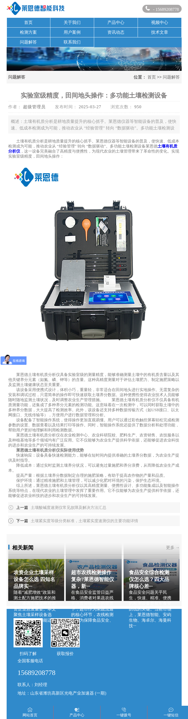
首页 (28, 22)
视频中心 (159, 22)
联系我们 (72, 42)
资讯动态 (115, 32)
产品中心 (115, 22)
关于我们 (72, 22)
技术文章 (159, 32)
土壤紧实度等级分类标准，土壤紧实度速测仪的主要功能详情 (84, 521)
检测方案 (28, 32)
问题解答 (28, 42)
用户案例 (72, 32)
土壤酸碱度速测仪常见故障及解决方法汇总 (68, 507)
